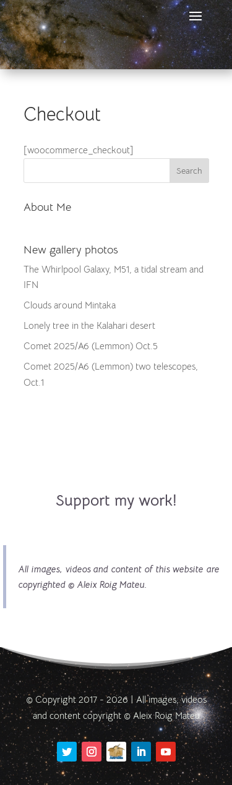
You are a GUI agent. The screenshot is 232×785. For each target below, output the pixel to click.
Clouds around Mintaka (70, 305)
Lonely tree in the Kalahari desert (89, 325)
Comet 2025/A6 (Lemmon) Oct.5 (91, 346)
